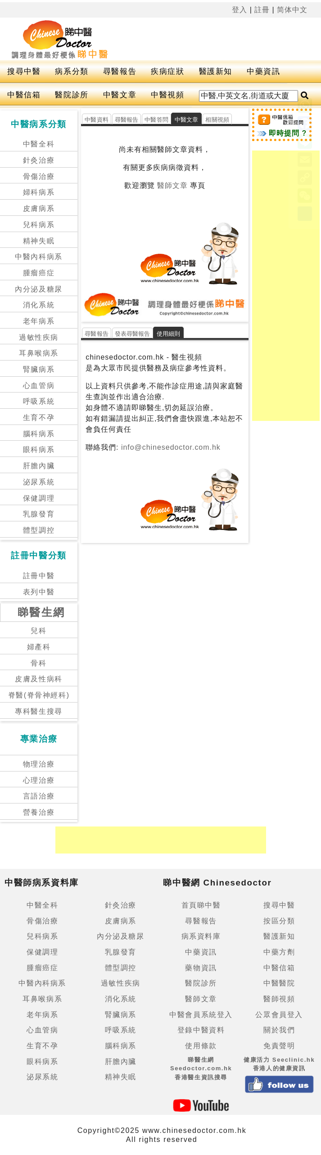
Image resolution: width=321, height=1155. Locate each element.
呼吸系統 (38, 401)
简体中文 (292, 10)
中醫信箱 (24, 95)
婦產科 (39, 647)
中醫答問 (156, 119)
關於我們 (279, 1030)
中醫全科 (38, 144)
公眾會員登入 (279, 1014)
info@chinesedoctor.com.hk (170, 447)
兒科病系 (38, 224)
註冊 (262, 10)
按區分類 (279, 921)
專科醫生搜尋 (39, 711)
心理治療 (38, 780)
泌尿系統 (38, 482)
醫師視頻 (279, 999)
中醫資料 (97, 119)
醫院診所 (71, 95)
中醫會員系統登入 (201, 1014)
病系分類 (71, 71)
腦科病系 (38, 434)
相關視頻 (217, 119)
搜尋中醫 (24, 71)
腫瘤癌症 (38, 273)
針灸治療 (38, 160)
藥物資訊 (201, 968)
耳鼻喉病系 (39, 353)
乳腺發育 (38, 514)
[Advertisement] (286, 286)
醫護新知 (215, 71)
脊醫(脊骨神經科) (39, 695)
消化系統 (38, 305)
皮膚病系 (38, 208)
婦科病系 (38, 192)
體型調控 (38, 530)
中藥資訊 (263, 71)
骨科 (38, 663)
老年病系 (38, 321)
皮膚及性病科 (39, 679)
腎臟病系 (38, 369)
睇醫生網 (41, 612)
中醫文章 (119, 95)
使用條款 (201, 1046)
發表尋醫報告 (132, 333)
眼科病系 (38, 449)
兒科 (38, 631)
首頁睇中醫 (201, 905)
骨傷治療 (38, 176)
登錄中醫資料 (201, 1030)
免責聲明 (279, 1046)
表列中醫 (38, 592)
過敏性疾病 (39, 337)
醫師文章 (172, 185)
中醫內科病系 (39, 256)
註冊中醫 (38, 576)
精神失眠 (38, 241)
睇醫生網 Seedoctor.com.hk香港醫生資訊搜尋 (201, 1068)
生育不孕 (38, 417)
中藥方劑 (279, 952)
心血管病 (38, 385)
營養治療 (38, 812)
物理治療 (38, 764)
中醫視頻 (167, 95)
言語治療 (38, 796)
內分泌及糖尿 (39, 289)
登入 (239, 10)
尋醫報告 (119, 71)
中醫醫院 (279, 983)
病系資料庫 (201, 936)
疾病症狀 (167, 71)
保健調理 (38, 498)
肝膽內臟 (38, 466)
